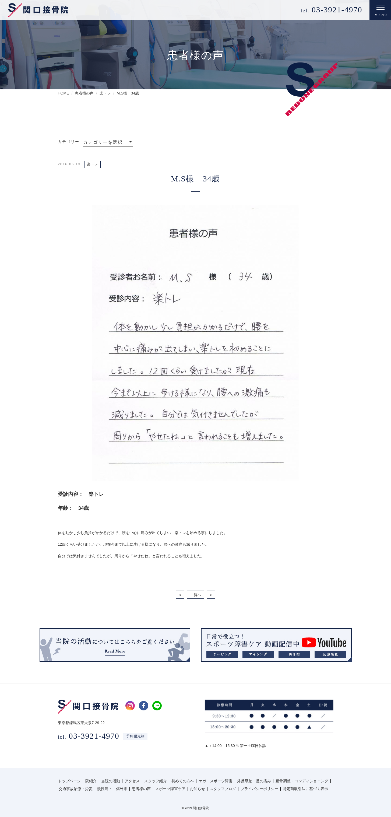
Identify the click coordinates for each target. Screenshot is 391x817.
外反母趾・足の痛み (254, 781)
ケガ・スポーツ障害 (216, 781)
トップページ (69, 781)
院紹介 (91, 781)
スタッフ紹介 (155, 781)
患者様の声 (141, 789)
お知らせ (197, 789)
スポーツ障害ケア (170, 789)
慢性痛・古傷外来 (112, 789)
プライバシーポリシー (259, 789)
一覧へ (195, 595)
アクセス (132, 781)
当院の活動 (110, 781)
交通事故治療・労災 (76, 789)
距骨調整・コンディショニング (302, 781)
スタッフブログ (223, 789)
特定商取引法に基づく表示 (305, 789)
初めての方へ (182, 781)
